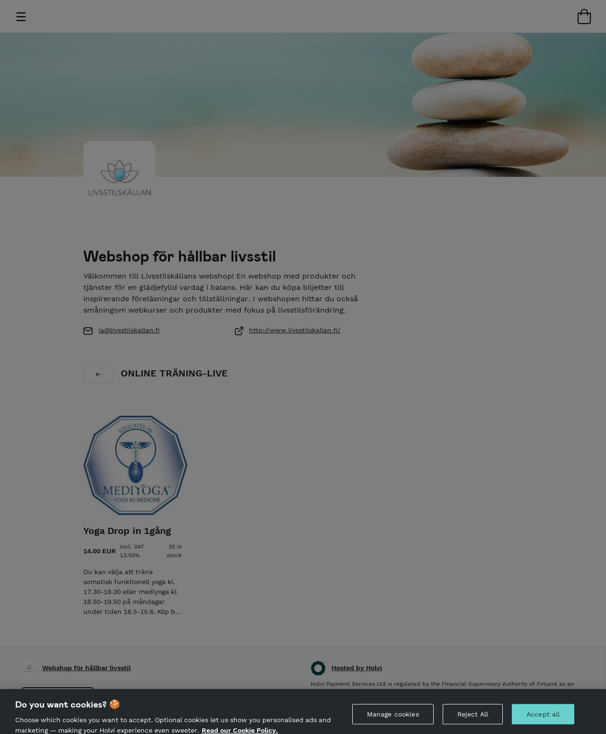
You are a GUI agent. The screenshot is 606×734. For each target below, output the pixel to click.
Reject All (472, 718)
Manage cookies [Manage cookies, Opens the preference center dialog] (393, 718)
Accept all (543, 718)
